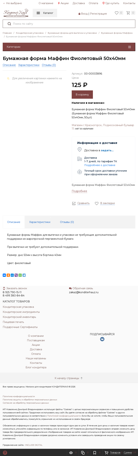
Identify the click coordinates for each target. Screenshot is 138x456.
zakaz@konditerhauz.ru (83, 292)
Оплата (93, 3)
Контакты (129, 3)
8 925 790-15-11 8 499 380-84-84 (13, 294)
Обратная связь (81, 288)
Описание (9, 65)
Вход (84, 13)
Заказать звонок (15, 288)
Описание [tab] (13, 222)
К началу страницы (69, 378)
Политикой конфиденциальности (64, 416)
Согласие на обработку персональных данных (26, 403)
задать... (107, 150)
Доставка (79, 3)
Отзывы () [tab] (67, 222)
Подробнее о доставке (99, 165)
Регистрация (98, 13)
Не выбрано (12, 3)
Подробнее (79, 191)
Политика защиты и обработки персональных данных (30, 399)
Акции (63, 3)
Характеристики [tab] (39, 222)
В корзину (82, 94)
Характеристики (28, 65)
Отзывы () (49, 65)
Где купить (110, 3)
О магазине (46, 3)
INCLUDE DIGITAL (33, 445)
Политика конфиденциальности (19, 396)
